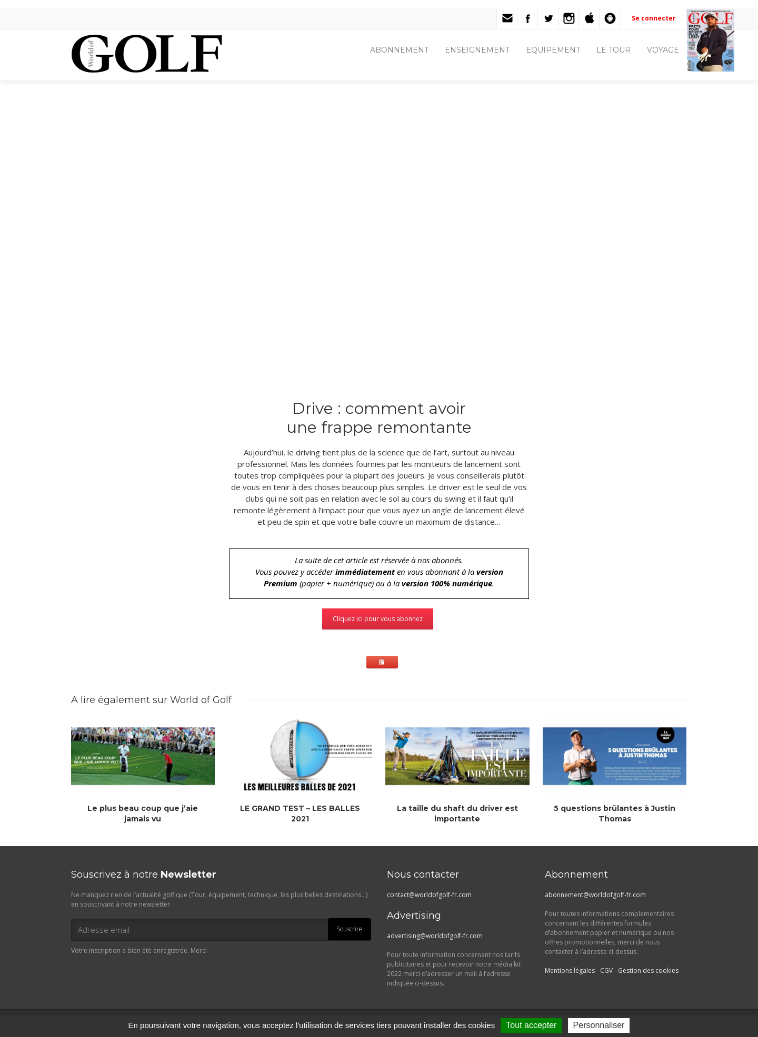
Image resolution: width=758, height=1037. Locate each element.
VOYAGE (663, 50)
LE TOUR (613, 50)
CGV (606, 970)
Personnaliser (599, 1025)
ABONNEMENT (399, 50)
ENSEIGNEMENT (477, 50)
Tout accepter (531, 1025)
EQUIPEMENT (553, 50)
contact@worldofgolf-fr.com (429, 894)
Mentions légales (570, 970)
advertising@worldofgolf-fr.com (435, 935)
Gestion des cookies (648, 970)
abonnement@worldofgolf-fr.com (595, 894)
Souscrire (349, 928)
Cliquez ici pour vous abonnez (378, 618)
